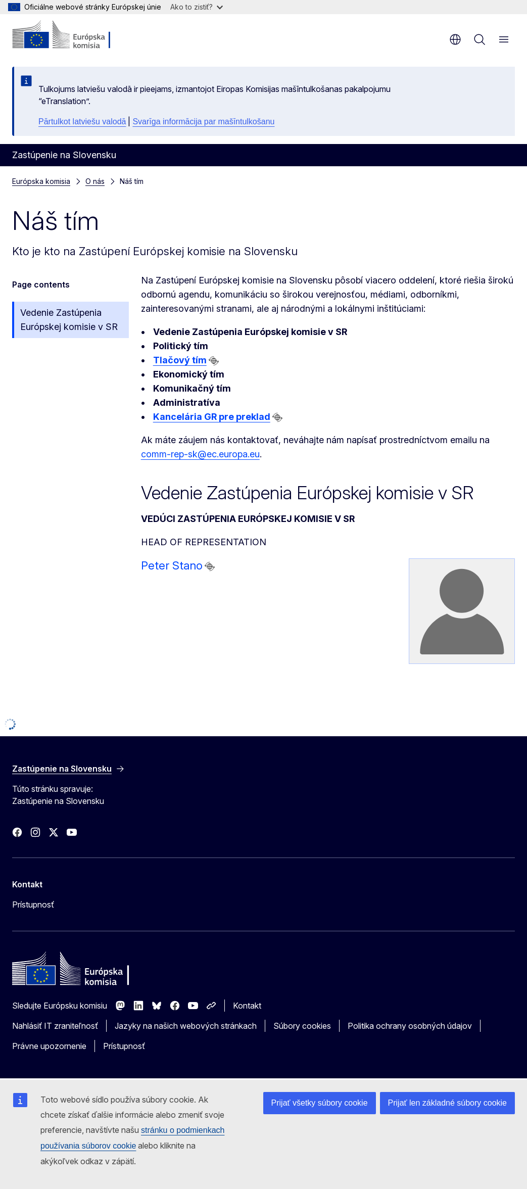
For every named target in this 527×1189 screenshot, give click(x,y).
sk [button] (455, 39)
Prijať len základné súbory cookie (447, 1103)
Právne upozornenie (49, 1046)
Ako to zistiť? (196, 7)
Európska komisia (41, 181)
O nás (95, 181)
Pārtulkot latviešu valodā (82, 121)
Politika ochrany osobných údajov (410, 1026)
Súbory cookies (302, 1026)
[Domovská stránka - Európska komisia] (73, 35)
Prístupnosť (33, 904)
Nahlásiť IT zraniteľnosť (55, 1026)
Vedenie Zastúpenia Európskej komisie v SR (69, 319)
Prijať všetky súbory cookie (319, 1103)
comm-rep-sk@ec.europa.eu (200, 454)
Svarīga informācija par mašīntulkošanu (203, 121)
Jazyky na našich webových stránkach (186, 1026)
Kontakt (247, 1006)
